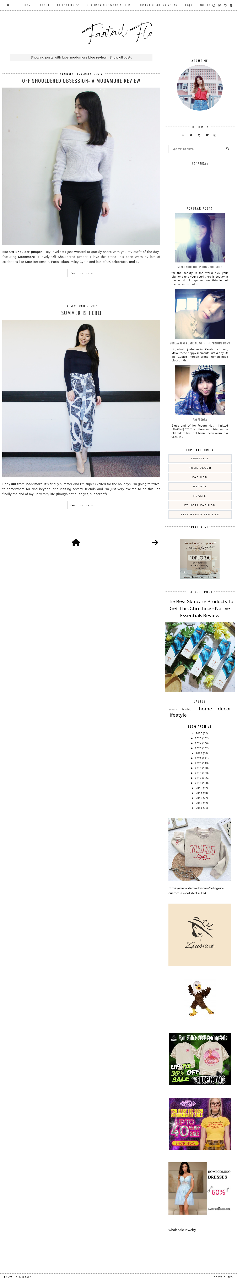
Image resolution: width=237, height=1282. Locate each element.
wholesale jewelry (182, 1230)
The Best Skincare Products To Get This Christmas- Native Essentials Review (199, 608)
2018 (198, 773)
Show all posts (120, 57)
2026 (199, 733)
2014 (199, 792)
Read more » (81, 273)
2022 (199, 753)
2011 (199, 807)
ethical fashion (200, 505)
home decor (200, 467)
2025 (198, 738)
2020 (198, 763)
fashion (200, 477)
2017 (198, 777)
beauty (200, 486)
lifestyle (200, 458)
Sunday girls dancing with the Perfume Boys (200, 343)
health (200, 495)
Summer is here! (81, 312)
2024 (198, 743)
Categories (66, 5)
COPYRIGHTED (223, 1277)
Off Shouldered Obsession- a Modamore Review (81, 80)
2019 (198, 768)
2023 (198, 748)
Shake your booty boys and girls (199, 267)
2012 (199, 802)
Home (29, 5)
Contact (206, 5)
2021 (198, 758)
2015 (199, 787)
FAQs (188, 5)
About (45, 5)
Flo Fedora (200, 419)
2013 (199, 797)
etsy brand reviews (200, 514)
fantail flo (12, 1277)
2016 (198, 782)
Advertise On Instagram (159, 5)
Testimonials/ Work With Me (109, 5)
